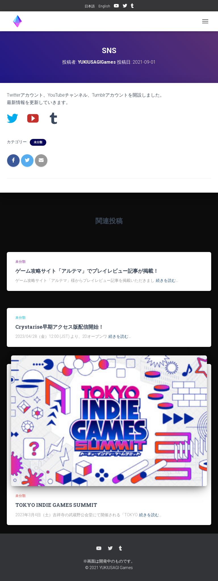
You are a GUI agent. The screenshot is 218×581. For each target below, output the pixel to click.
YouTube (116, 6)
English (104, 6)
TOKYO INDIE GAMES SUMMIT (56, 504)
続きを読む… (167, 280)
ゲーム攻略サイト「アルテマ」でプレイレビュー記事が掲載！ (86, 270)
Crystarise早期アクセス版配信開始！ (59, 326)
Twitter (125, 6)
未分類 (38, 142)
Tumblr (132, 6)
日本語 (90, 6)
